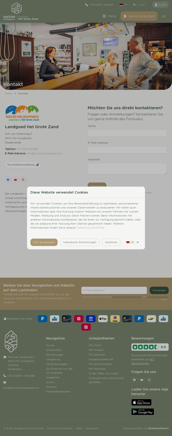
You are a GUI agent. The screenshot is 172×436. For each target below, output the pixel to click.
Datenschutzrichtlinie (90, 227)
